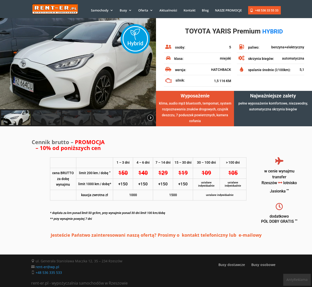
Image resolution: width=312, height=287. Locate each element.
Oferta (143, 10)
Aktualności (168, 10)
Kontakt (189, 10)
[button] (15, 117)
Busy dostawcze (231, 264)
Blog (205, 10)
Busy (123, 10)
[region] (78, 72)
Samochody (99, 10)
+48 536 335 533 (49, 272)
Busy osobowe (263, 264)
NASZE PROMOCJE (228, 10)
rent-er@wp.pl (47, 267)
